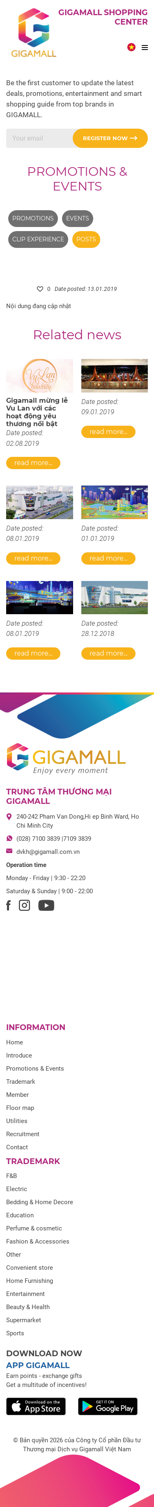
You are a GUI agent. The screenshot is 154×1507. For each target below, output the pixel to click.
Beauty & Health (28, 1307)
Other (13, 1254)
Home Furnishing (29, 1281)
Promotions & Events (77, 179)
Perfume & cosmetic (34, 1228)
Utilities (17, 1121)
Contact (17, 1147)
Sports (15, 1333)
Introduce (19, 1055)
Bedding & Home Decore (39, 1202)
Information (35, 1027)
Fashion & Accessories (37, 1241)
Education (20, 1215)
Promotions (33, 218)
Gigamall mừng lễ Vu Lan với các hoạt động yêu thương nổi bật (37, 412)
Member (17, 1094)
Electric (16, 1189)
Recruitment (22, 1134)
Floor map (20, 1108)
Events (77, 218)
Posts (86, 239)
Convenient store (29, 1267)
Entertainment (25, 1294)
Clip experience (38, 239)
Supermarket (23, 1320)
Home (14, 1042)
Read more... (33, 463)
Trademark (20, 1081)
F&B (11, 1176)
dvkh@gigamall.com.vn (48, 852)
